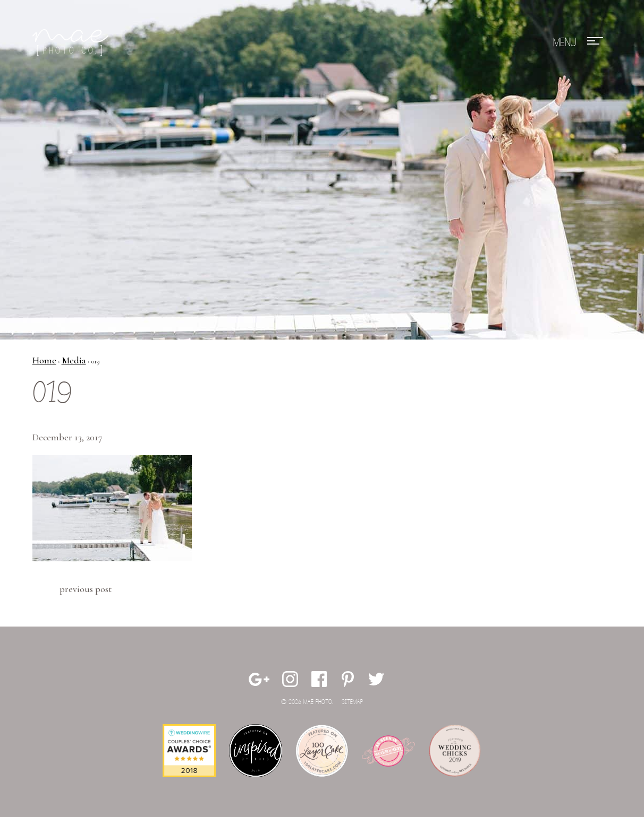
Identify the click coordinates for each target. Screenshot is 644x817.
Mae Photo (72, 42)
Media (74, 360)
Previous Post (86, 589)
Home (44, 360)
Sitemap (352, 702)
